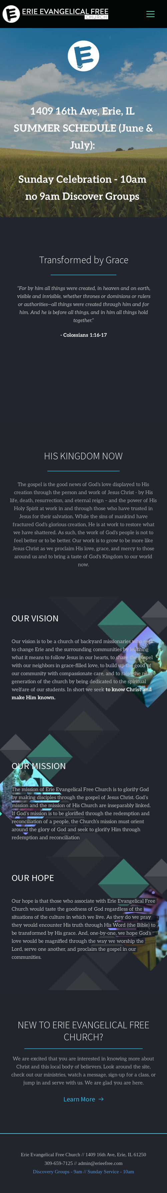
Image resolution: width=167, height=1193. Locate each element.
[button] (150, 14)
